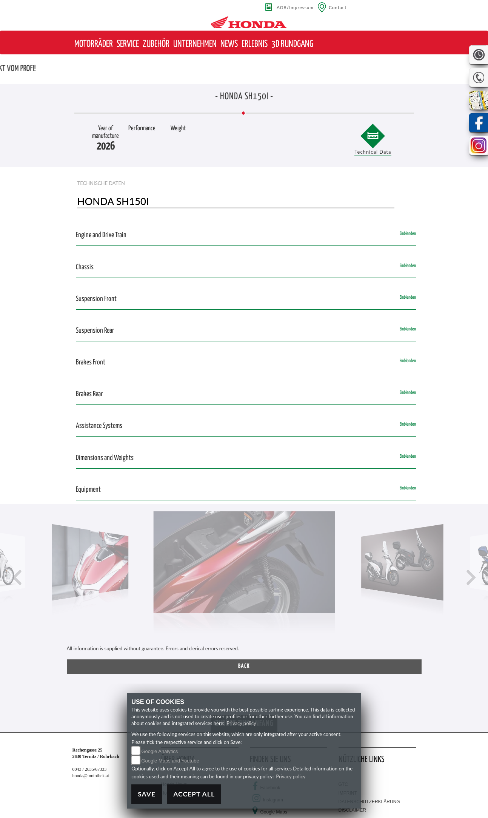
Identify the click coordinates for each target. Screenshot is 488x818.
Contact (338, 7)
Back (244, 666)
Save (146, 794)
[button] (93, 44)
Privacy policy (241, 723)
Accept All (194, 794)
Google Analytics (159, 751)
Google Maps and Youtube (170, 761)
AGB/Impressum (295, 7)
